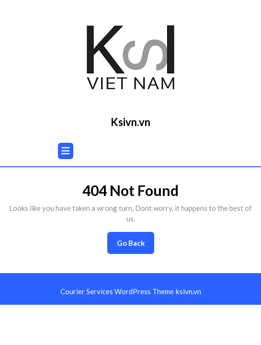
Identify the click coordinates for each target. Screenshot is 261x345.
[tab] (65, 151)
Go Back (135, 245)
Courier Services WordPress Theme (117, 291)
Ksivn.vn (130, 121)
